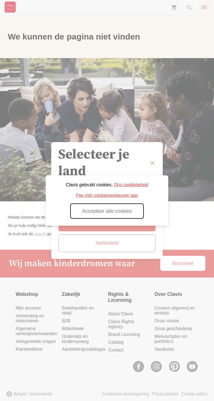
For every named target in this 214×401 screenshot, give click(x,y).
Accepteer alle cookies (107, 211)
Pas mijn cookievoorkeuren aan (107, 195)
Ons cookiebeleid (131, 184)
